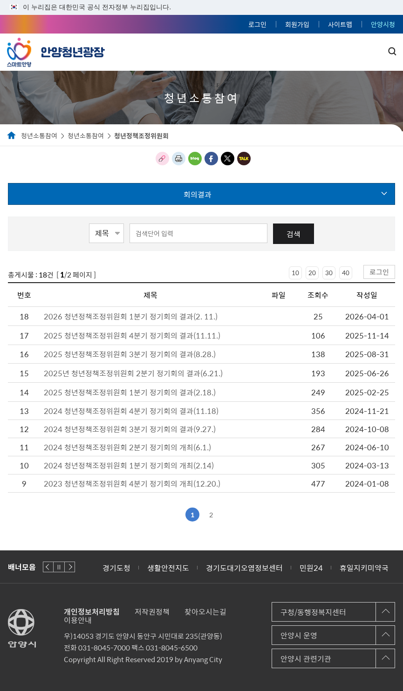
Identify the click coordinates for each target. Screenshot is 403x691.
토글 (392, 51)
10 (295, 272)
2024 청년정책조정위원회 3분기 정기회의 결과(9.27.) (130, 428)
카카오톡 (244, 158)
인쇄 (178, 158)
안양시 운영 (298, 635)
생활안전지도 (168, 567)
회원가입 (297, 24)
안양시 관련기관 (305, 658)
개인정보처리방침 (92, 611)
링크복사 (162, 158)
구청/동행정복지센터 (313, 611)
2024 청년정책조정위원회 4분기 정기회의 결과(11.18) (131, 410)
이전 (48, 567)
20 (312, 272)
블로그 (195, 158)
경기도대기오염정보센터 (244, 567)
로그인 (257, 24)
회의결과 (198, 194)
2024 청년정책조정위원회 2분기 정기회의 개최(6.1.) (127, 447)
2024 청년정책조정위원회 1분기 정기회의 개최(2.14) (129, 465)
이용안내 (78, 620)
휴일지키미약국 (364, 567)
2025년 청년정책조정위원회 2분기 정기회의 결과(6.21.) (133, 373)
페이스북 (211, 158)
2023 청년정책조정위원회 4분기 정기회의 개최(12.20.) (132, 483)
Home (11, 136)
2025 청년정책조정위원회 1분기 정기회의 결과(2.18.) (130, 392)
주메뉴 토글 (375, 50)
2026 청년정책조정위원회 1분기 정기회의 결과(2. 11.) (131, 316)
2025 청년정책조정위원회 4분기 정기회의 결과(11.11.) (132, 335)
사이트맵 (340, 24)
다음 (69, 567)
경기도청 (116, 567)
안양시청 (383, 24)
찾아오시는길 (205, 611)
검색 (294, 233)
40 (345, 272)
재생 (59, 567)
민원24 (311, 567)
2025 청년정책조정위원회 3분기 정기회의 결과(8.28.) (130, 353)
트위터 (227, 158)
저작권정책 (152, 611)
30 (329, 272)
